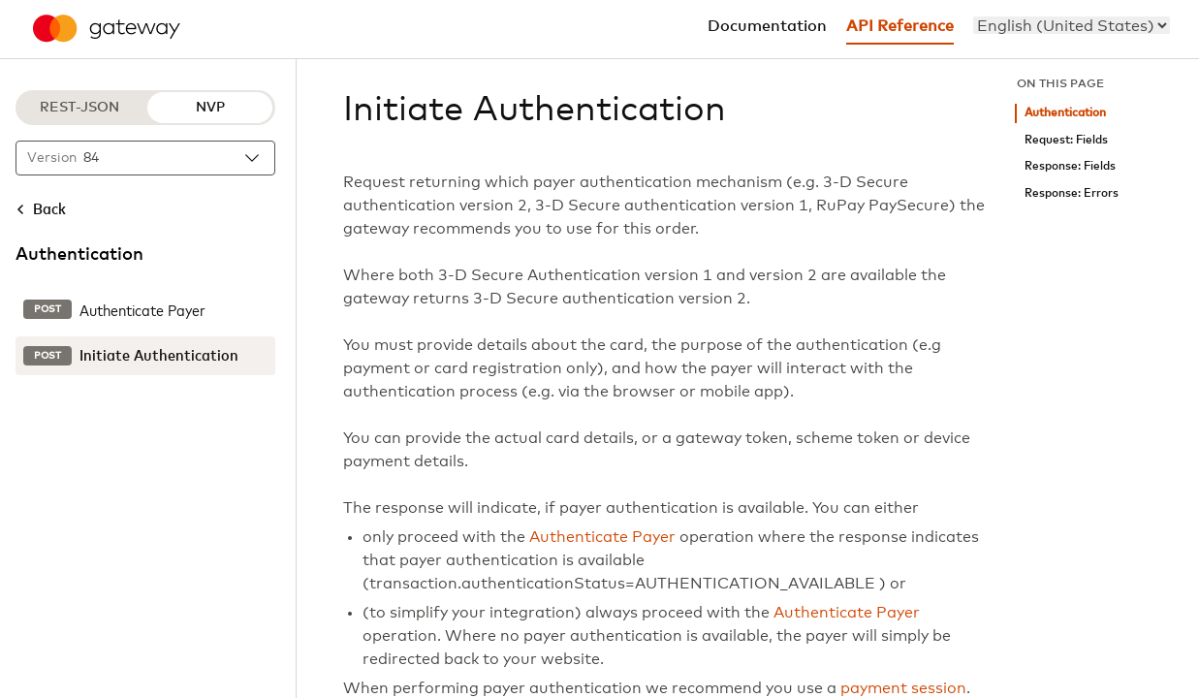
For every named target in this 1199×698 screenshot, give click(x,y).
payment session (903, 688)
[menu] (1071, 25)
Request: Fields (1066, 140)
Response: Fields (1070, 166)
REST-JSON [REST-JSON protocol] (79, 107)
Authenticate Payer (602, 537)
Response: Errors (1072, 193)
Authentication (1065, 113)
